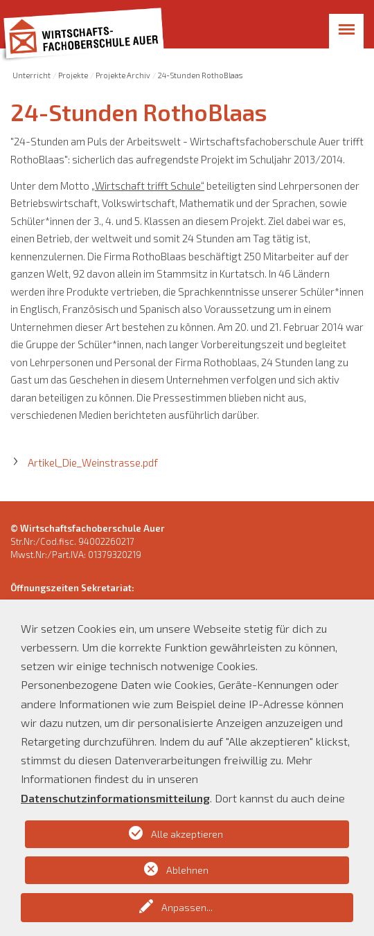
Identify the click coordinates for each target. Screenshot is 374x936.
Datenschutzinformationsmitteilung (115, 797)
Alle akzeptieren (187, 834)
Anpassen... (187, 907)
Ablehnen (187, 870)
